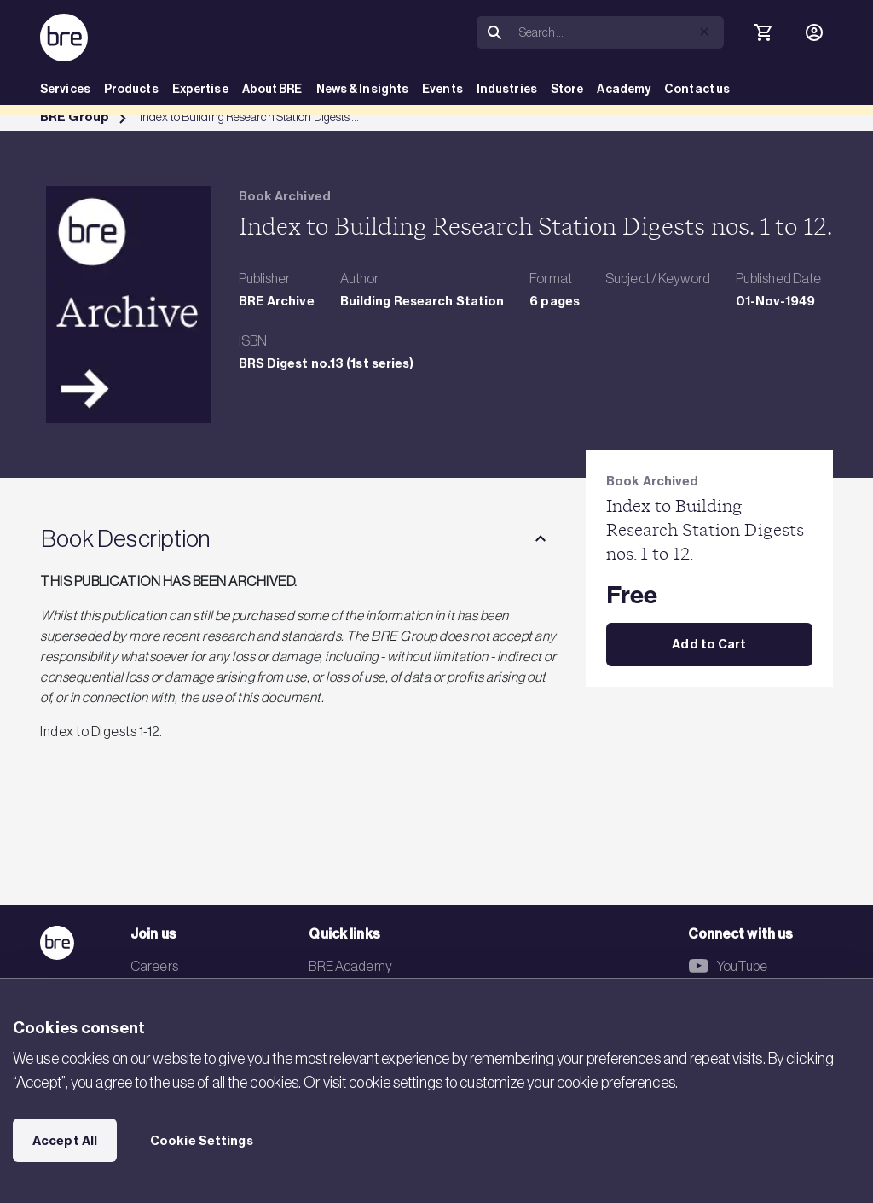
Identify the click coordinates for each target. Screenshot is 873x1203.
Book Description (125, 538)
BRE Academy (350, 965)
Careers (154, 965)
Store (567, 89)
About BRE (272, 89)
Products (131, 89)
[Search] (618, 32)
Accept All (64, 1140)
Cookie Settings (201, 1140)
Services (65, 89)
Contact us (697, 89)
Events (442, 89)
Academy (623, 89)
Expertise (200, 89)
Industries (507, 89)
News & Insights (362, 89)
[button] (704, 31)
